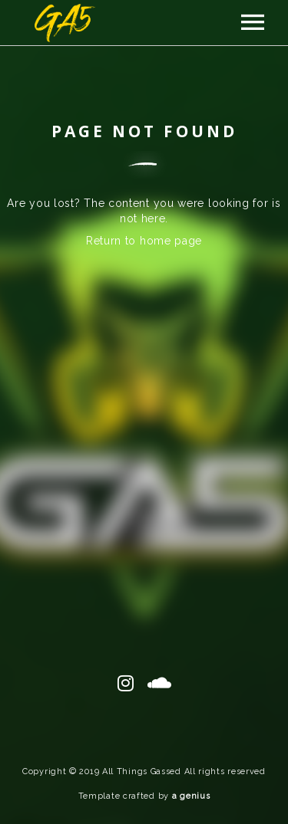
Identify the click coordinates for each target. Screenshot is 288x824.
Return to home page (144, 241)
